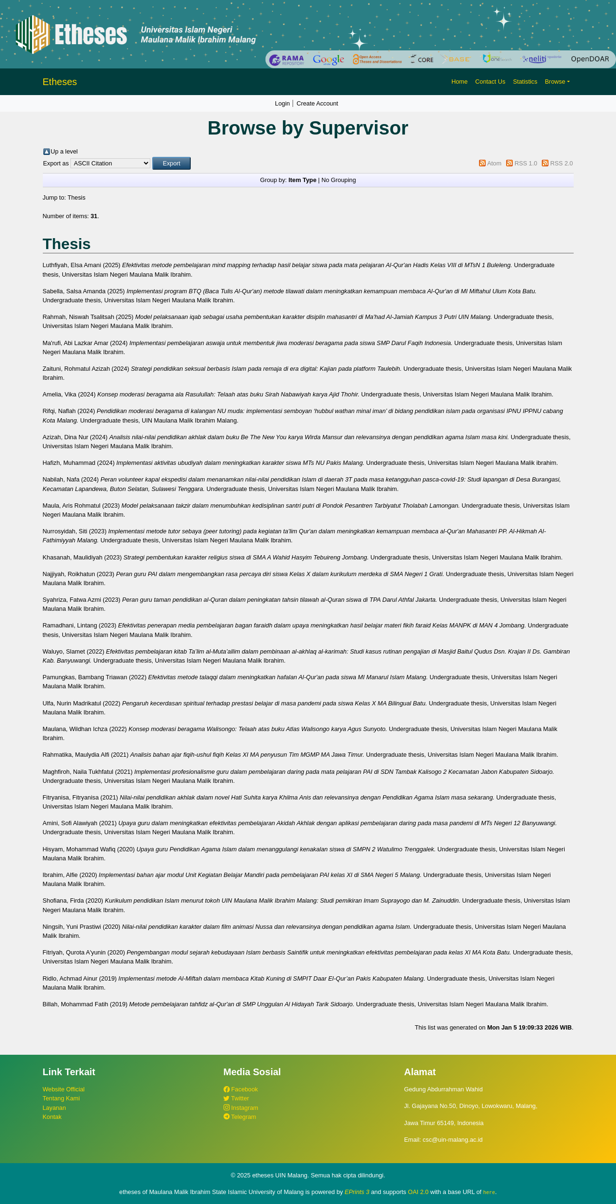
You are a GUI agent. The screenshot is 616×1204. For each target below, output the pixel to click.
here (489, 1192)
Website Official (64, 1089)
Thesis (77, 197)
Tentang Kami (61, 1098)
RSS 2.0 (561, 163)
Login (282, 103)
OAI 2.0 (418, 1191)
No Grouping (339, 179)
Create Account (317, 103)
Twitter (236, 1098)
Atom (494, 163)
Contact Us (490, 81)
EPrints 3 (357, 1191)
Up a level (64, 151)
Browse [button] (555, 81)
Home (459, 81)
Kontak (52, 1116)
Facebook (241, 1089)
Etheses (60, 82)
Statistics (525, 81)
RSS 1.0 (526, 163)
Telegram (240, 1116)
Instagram (241, 1107)
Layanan (54, 1107)
